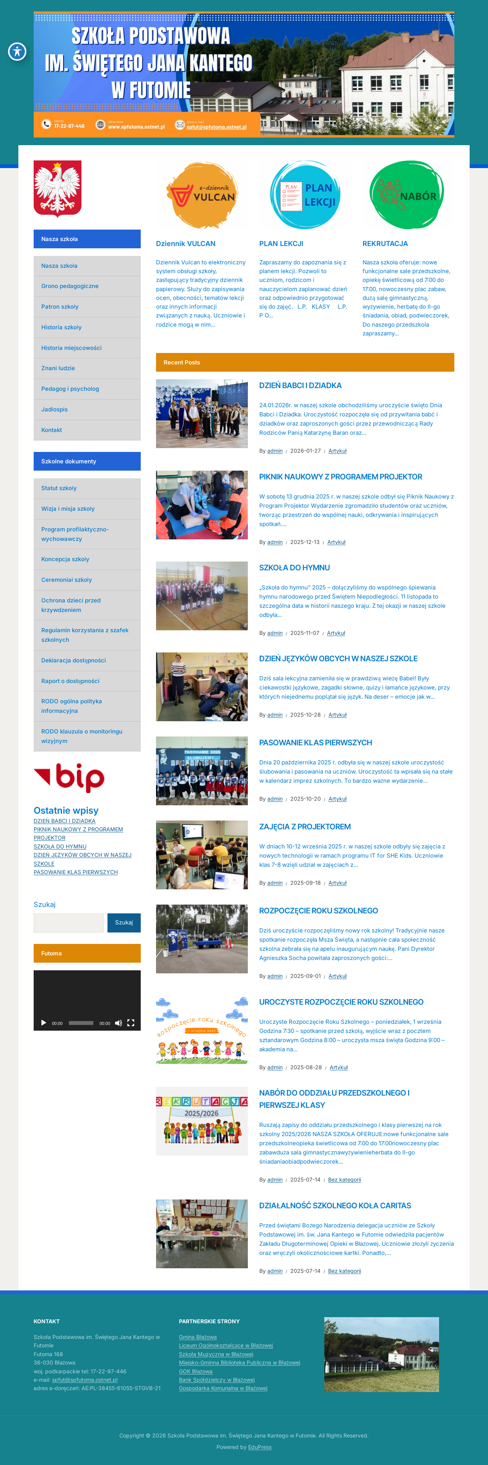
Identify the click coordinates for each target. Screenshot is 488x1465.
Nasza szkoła (59, 265)
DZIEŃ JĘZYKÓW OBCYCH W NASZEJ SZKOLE (338, 658)
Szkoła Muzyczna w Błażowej (216, 1354)
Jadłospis (54, 409)
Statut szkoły (59, 488)
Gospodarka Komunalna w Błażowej (223, 1388)
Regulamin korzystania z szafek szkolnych (85, 634)
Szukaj (44, 904)
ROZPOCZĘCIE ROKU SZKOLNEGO (318, 910)
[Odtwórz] (43, 1023)
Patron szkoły (60, 306)
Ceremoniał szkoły (66, 579)
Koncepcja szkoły (65, 559)
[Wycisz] (118, 1023)
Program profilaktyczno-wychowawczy (75, 534)
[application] (87, 1000)
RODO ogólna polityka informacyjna (71, 706)
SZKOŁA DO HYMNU (294, 567)
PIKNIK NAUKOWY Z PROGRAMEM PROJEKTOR (340, 476)
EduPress (260, 1447)
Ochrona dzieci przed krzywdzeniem (71, 605)
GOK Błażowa (196, 1371)
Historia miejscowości (71, 347)
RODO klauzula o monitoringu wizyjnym (81, 736)
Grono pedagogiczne (70, 286)
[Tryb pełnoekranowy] (131, 1023)
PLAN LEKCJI (281, 244)
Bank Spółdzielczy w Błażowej (217, 1379)
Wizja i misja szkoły (68, 508)
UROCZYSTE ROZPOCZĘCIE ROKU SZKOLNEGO (341, 1002)
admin (275, 450)
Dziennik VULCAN (186, 244)
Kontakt (51, 430)
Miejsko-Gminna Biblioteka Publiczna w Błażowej (239, 1362)
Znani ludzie (58, 368)
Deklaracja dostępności (73, 660)
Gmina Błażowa (198, 1337)
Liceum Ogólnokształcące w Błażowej (226, 1345)
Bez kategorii (344, 1179)
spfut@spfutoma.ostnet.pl (84, 1379)
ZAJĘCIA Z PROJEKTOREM (305, 826)
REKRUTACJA (385, 244)
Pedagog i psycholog (70, 388)
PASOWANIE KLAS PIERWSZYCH (315, 742)
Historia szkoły (61, 327)
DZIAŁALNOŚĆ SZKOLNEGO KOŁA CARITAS (335, 1205)
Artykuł (338, 450)
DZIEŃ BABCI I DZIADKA (300, 385)
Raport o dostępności (70, 681)
